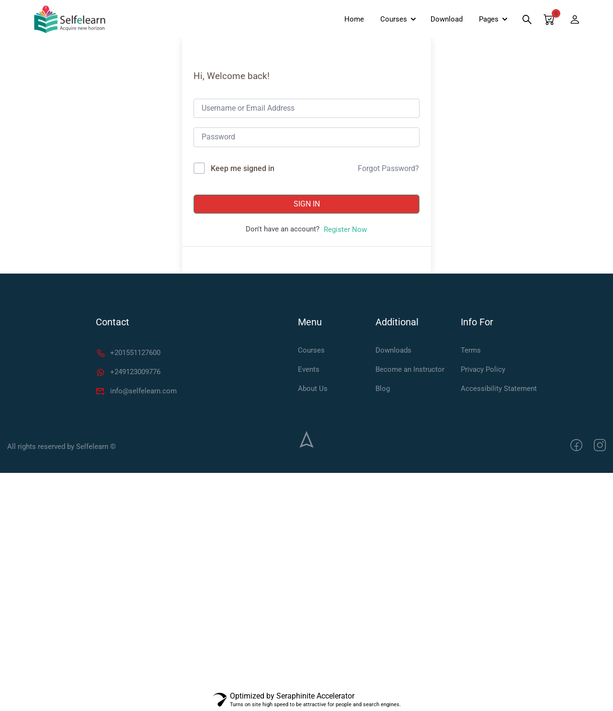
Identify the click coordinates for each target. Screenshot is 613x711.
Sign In (307, 203)
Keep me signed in (242, 168)
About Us (313, 388)
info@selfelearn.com (136, 391)
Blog (382, 388)
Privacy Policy (483, 369)
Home (354, 19)
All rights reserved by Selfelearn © (61, 446)
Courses (393, 19)
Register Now (345, 229)
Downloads (393, 350)
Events (308, 369)
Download (447, 19)
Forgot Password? (388, 168)
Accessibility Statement (499, 388)
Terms (471, 350)
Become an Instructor (409, 369)
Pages (489, 19)
